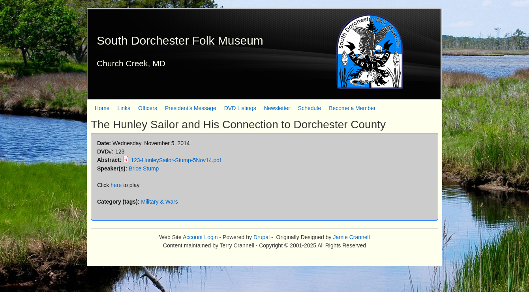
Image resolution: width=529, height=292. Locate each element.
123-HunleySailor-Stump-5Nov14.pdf (176, 160)
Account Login (200, 237)
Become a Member (352, 108)
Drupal (261, 237)
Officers (147, 108)
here (116, 185)
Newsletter (277, 108)
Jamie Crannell (351, 237)
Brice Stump (144, 168)
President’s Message (190, 108)
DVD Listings (240, 108)
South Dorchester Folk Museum (180, 40)
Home (102, 108)
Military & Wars (159, 201)
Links (123, 108)
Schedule (309, 108)
